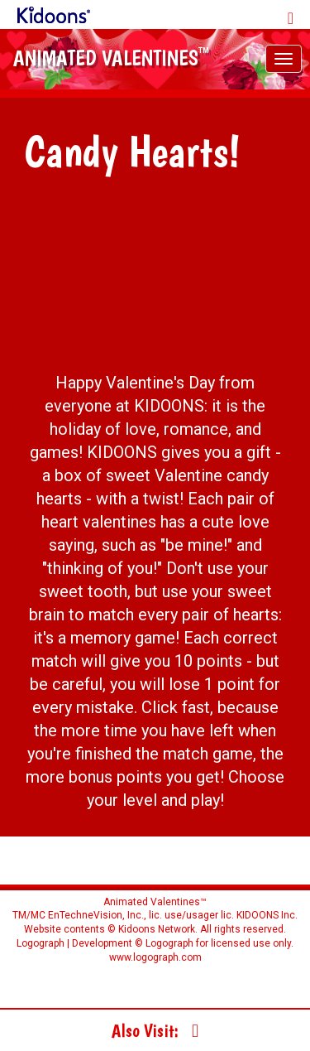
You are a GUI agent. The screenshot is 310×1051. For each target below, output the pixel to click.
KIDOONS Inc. (267, 915)
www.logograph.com (155, 957)
